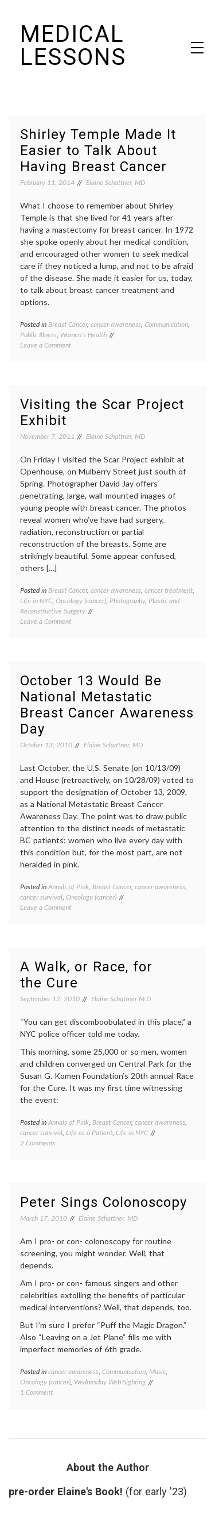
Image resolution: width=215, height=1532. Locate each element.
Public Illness (38, 334)
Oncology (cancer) (81, 600)
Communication (166, 324)
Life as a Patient (89, 1132)
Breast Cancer (67, 324)
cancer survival (41, 897)
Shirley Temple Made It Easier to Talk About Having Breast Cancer (98, 150)
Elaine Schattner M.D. (122, 998)
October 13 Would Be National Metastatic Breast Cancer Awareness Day (107, 705)
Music (157, 1371)
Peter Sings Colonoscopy (103, 1202)
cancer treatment (168, 590)
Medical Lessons (73, 46)
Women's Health (83, 334)
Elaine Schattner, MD (115, 182)
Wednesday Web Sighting (110, 1381)
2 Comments (38, 1143)
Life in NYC (36, 600)
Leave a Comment (45, 345)
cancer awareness (116, 324)
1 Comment (36, 1392)
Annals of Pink (68, 886)
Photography (127, 600)
